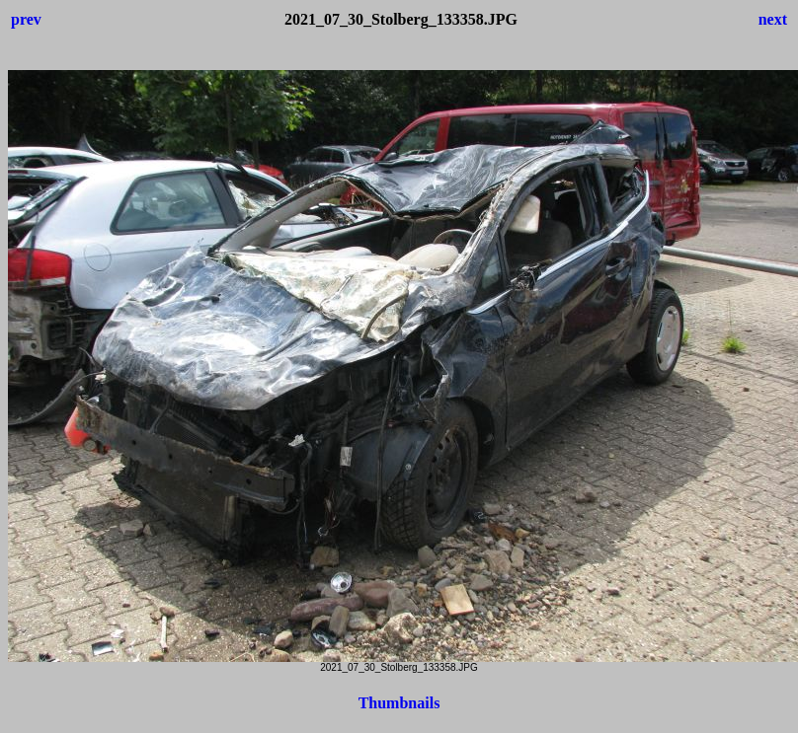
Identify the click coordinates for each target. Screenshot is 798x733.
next (772, 19)
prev (26, 19)
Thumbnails (399, 703)
